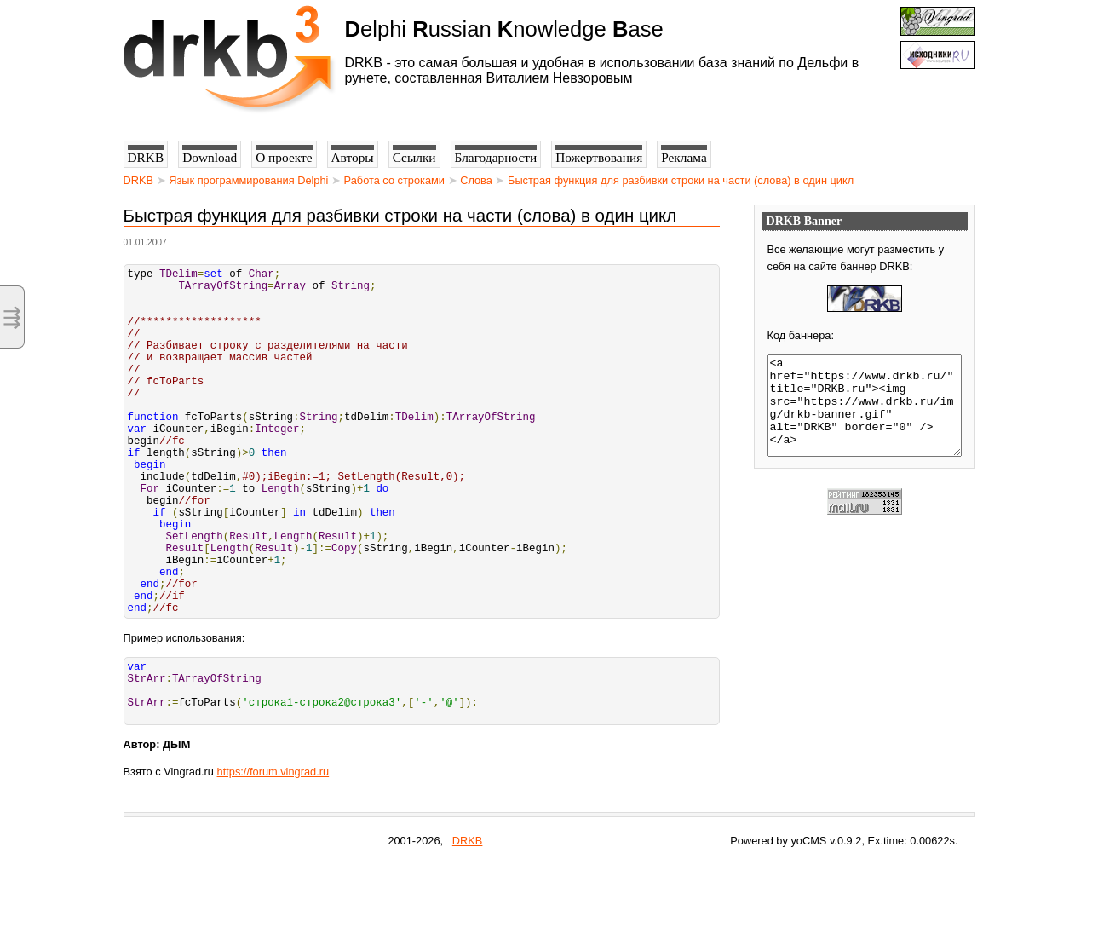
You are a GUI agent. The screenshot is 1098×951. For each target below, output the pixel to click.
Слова (476, 180)
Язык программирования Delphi (248, 180)
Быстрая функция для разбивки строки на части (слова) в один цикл (681, 180)
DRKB (139, 180)
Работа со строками (394, 180)
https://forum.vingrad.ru (273, 858)
